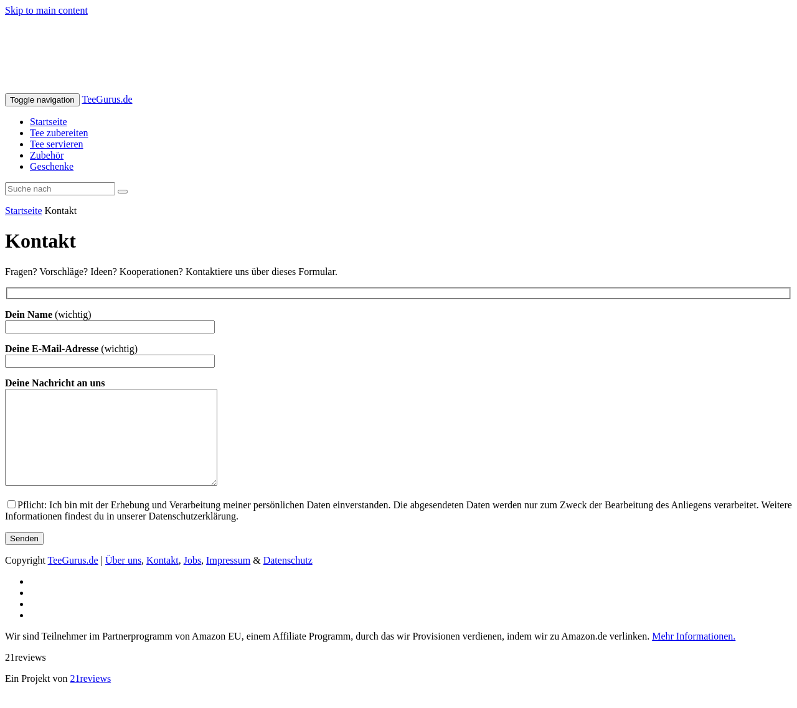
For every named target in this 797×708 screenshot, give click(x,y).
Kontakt (162, 579)
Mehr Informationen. (693, 655)
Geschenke (51, 166)
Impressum (228, 579)
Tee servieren (56, 144)
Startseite (48, 121)
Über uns (123, 579)
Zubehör (47, 155)
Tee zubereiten (59, 133)
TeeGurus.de (107, 99)
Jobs (192, 579)
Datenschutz (288, 579)
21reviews (90, 697)
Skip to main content (46, 10)
